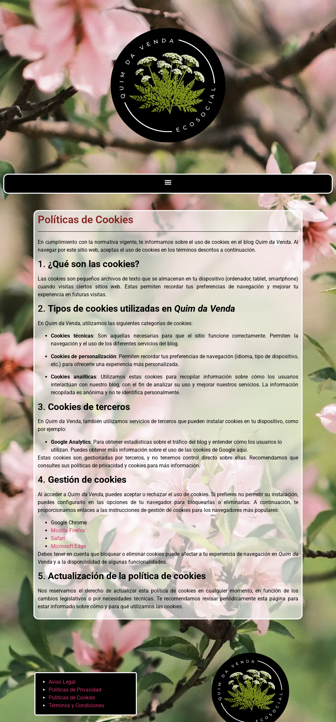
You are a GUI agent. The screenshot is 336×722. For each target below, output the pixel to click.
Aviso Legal (62, 682)
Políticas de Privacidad (75, 690)
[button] (168, 182)
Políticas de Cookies (72, 697)
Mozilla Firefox (68, 530)
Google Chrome (69, 522)
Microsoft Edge (68, 546)
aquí (242, 450)
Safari (58, 538)
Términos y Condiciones (76, 705)
